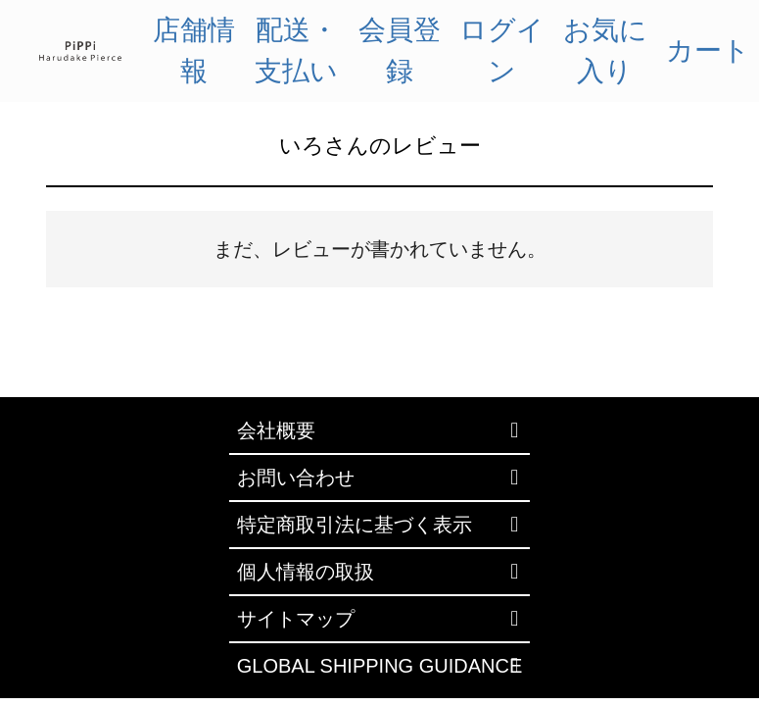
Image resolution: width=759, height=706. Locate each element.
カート (708, 50)
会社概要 (276, 430)
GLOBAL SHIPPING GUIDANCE (380, 666)
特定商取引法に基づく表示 (354, 524)
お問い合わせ (296, 477)
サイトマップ (296, 619)
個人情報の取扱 (305, 571)
